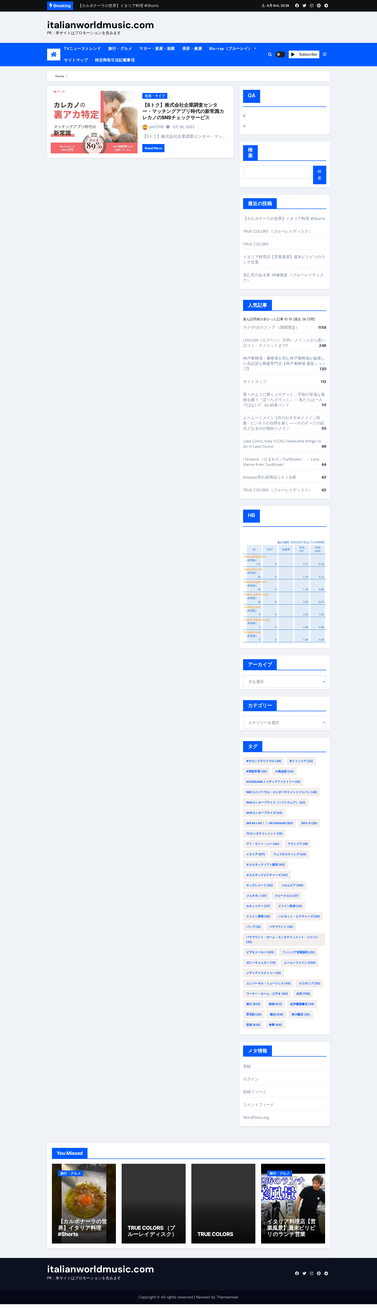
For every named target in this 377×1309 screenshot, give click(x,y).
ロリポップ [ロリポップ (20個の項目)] (309, 983)
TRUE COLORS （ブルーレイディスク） (277, 231)
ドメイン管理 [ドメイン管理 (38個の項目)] (258, 916)
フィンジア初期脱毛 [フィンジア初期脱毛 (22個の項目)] (298, 952)
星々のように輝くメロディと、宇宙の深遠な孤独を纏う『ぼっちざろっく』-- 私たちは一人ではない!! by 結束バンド (284, 400)
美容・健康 (192, 48)
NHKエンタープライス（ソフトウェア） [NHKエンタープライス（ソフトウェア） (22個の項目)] (275, 802)
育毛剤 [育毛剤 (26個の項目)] (254, 1014)
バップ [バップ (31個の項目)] (253, 927)
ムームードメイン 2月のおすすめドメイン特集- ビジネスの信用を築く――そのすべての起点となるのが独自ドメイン (283, 423)
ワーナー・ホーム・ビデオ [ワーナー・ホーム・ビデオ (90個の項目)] (267, 994)
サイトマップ (76, 60)
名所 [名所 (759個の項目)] (303, 994)
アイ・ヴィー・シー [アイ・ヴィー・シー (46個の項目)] (262, 844)
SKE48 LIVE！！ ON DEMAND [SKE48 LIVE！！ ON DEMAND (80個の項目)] (269, 823)
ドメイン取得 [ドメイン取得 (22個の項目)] (290, 906)
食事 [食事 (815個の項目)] (275, 1025)
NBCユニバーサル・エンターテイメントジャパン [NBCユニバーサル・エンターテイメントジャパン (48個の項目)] (281, 792)
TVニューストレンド (82, 48)
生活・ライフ (155, 96)
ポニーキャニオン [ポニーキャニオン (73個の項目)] (261, 963)
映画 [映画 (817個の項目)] (275, 1004)
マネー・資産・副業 (157, 48)
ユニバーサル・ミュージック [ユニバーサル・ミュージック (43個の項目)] (268, 983)
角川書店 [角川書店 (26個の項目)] (301, 1014)
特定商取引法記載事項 (115, 60)
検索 (250, 152)
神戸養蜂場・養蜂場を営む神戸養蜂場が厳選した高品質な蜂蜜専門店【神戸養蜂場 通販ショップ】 (284, 363)
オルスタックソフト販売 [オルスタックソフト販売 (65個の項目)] (265, 865)
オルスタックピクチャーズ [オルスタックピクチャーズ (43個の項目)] (267, 875)
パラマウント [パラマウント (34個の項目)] (281, 927)
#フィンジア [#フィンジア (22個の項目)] (301, 761)
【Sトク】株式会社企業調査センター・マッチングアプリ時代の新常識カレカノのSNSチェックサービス (183, 111)
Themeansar (227, 1301)
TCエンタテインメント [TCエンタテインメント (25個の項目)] (264, 833)
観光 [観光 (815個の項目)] (276, 1014)
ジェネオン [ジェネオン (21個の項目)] (256, 896)
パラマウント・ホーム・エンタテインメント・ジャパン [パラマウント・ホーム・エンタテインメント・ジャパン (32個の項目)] (282, 939)
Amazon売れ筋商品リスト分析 (269, 477)
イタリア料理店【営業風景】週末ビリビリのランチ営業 (291, 1232)
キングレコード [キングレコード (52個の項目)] (259, 885)
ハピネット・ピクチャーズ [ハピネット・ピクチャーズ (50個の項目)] (299, 916)
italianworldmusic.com (100, 25)
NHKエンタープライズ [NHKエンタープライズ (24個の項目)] (264, 813)
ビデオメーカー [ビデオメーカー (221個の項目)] (260, 952)
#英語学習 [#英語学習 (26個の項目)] (256, 771)
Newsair (203, 1301)
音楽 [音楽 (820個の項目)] (253, 1025)
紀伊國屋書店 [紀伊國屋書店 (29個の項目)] (302, 1004)
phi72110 (153, 127)
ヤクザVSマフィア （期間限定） (271, 327)
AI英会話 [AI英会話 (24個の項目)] (284, 771)
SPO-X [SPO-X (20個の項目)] (309, 823)
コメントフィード (258, 1104)
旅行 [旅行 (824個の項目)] (253, 1004)
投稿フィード (254, 1091)
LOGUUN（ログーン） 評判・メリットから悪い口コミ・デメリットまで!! (284, 343)
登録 (247, 1066)
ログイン (251, 1079)
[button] (324, 54)
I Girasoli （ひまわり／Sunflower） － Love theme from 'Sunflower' (281, 462)
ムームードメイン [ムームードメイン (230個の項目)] (299, 963)
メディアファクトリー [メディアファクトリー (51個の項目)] (263, 973)
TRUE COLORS (255, 244)
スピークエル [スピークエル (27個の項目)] (286, 896)
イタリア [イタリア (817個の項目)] (255, 854)
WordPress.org (256, 1117)
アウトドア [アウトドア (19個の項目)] (298, 844)
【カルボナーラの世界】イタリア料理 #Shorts (284, 218)
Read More (153, 148)
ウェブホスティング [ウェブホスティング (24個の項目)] (289, 854)
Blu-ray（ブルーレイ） (232, 48)
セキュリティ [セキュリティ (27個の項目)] (258, 906)
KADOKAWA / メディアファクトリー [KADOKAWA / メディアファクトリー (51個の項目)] (273, 782)
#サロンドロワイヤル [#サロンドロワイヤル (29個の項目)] (263, 761)
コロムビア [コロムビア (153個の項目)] (292, 885)
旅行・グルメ (120, 48)
